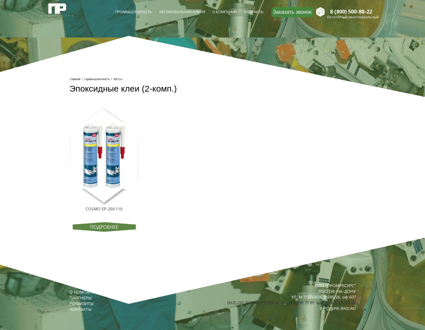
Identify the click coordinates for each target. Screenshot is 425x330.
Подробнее (104, 227)
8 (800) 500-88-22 (351, 12)
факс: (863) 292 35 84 (336, 302)
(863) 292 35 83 (240, 302)
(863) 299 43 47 (270, 302)
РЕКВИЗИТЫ (82, 303)
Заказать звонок (292, 12)
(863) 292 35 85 (300, 302)
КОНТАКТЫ (81, 309)
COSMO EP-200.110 (104, 209)
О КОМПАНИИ (84, 292)
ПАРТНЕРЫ (81, 298)
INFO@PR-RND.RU (338, 308)
